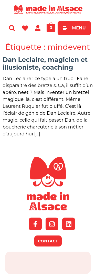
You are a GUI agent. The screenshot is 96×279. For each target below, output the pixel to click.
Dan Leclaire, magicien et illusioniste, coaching (45, 63)
